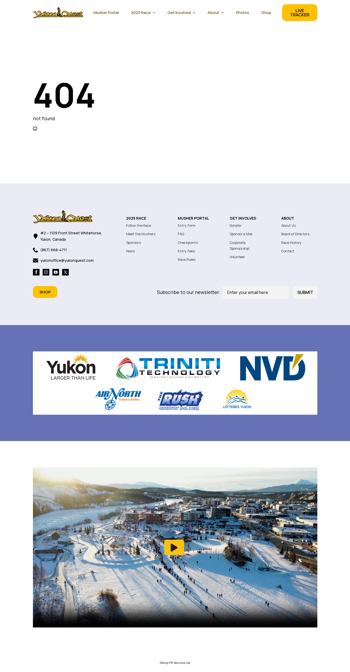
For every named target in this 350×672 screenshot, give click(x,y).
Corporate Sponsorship (239, 245)
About (213, 12)
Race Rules (186, 259)
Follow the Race (138, 225)
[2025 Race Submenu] (156, 12)
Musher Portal (106, 12)
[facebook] (36, 272)
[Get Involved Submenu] (196, 12)
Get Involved (179, 12)
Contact (287, 251)
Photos (242, 12)
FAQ (181, 233)
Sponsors (133, 242)
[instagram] (46, 272)
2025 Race (141, 12)
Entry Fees (186, 251)
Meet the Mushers (140, 233)
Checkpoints (188, 242)
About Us (288, 225)
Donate (235, 225)
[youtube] (55, 272)
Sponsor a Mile (241, 233)
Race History (291, 242)
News (130, 251)
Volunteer (237, 256)
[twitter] (65, 272)
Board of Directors (295, 233)
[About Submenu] (224, 12)
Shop (266, 12)
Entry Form (186, 225)
